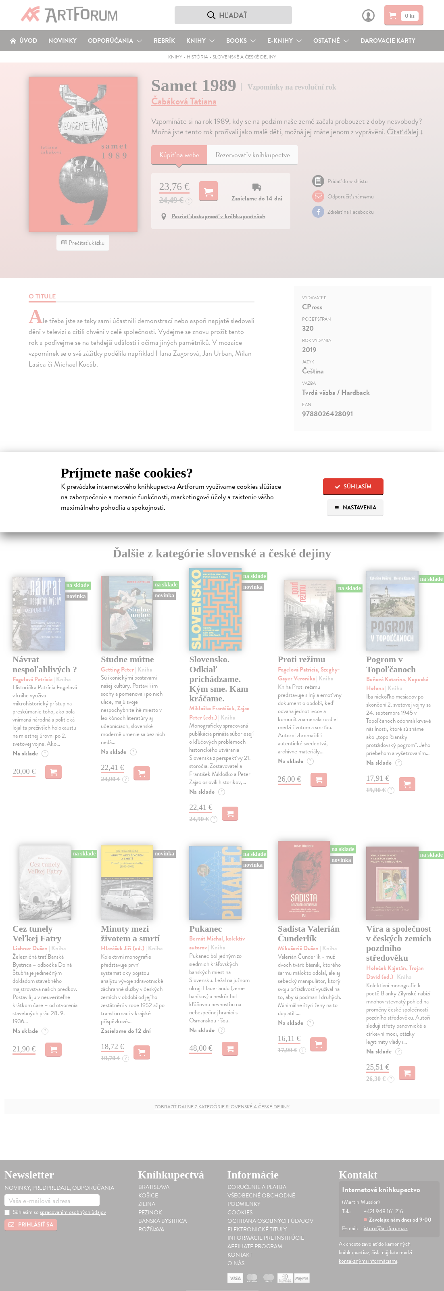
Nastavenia (355, 507)
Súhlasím (353, 486)
